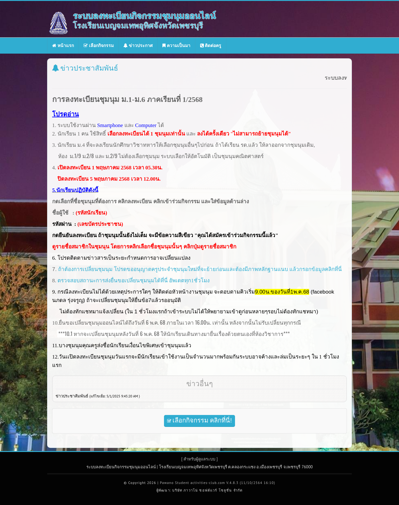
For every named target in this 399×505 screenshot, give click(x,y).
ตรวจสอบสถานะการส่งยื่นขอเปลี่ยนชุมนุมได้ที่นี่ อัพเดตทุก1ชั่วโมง (133, 281)
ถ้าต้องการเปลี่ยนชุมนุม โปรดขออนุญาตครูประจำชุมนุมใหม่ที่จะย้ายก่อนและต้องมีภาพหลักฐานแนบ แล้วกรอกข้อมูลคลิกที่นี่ (200, 269)
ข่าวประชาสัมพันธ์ (98, 396)
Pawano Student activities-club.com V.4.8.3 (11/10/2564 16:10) (217, 483)
